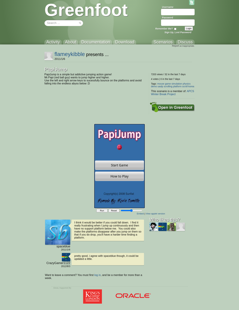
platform (177, 86)
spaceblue (63, 246)
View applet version (155, 213)
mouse (160, 83)
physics (187, 83)
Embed (140, 213)
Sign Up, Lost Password (178, 32)
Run (102, 210)
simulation (176, 83)
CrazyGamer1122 (58, 263)
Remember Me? (164, 28)
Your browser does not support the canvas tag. (119, 166)
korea (191, 86)
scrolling (168, 86)
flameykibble (69, 54)
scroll (185, 86)
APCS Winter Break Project (172, 93)
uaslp (160, 86)
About (55, 288)
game (168, 83)
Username (167, 7)
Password (167, 17)
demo (154, 86)
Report (175, 45)
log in (97, 275)
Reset (114, 210)
